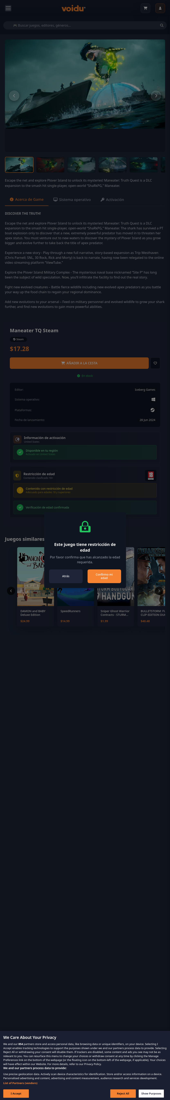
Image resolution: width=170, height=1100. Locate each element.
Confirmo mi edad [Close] (104, 576)
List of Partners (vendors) (20, 1086)
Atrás (65, 576)
